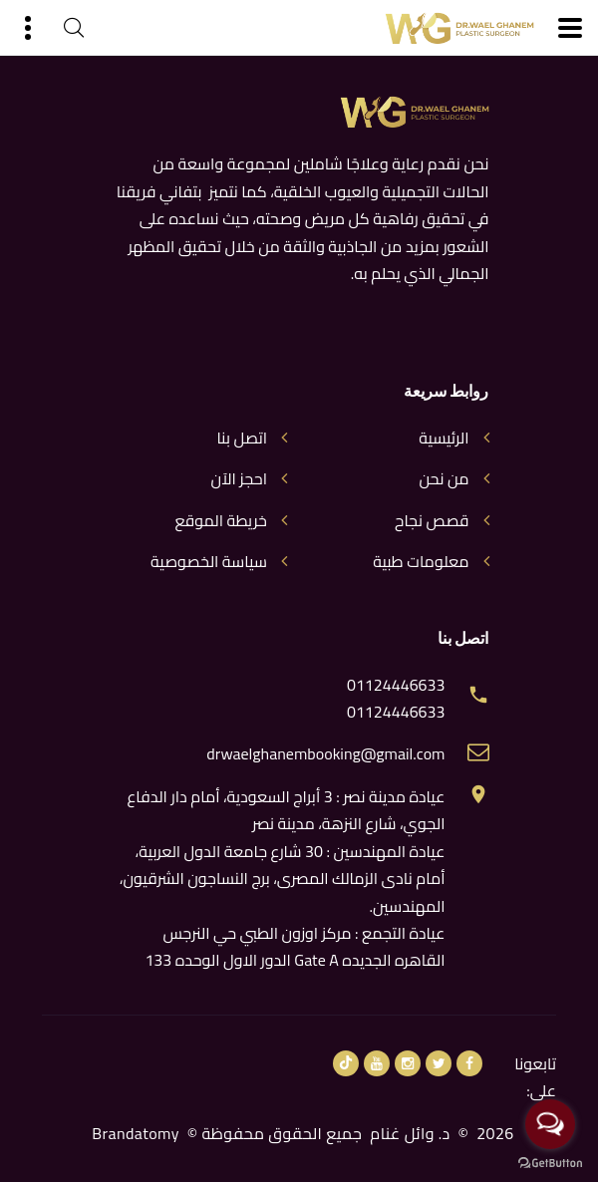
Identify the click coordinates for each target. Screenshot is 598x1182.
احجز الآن (239, 478)
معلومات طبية (420, 561)
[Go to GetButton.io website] (550, 1162)
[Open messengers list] (550, 1124)
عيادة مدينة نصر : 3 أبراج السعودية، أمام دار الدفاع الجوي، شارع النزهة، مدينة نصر (286, 809)
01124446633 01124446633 (396, 699)
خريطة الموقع (220, 520)
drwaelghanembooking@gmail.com (325, 753)
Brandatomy (135, 1133)
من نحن (443, 478)
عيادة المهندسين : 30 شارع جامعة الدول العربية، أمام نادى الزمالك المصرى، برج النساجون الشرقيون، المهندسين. (283, 878)
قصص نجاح (431, 520)
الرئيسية (443, 438)
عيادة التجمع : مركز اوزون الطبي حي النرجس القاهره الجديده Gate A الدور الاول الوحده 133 (295, 946)
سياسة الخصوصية (208, 561)
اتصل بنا (241, 438)
